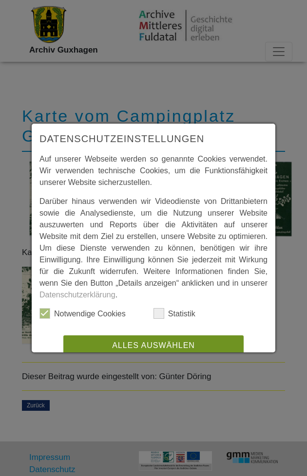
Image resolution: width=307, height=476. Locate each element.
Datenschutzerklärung (77, 295)
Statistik (174, 313)
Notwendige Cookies (82, 313)
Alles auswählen (153, 345)
